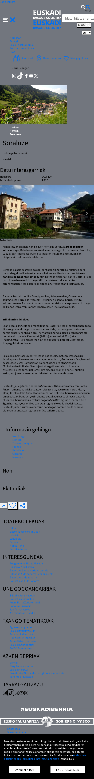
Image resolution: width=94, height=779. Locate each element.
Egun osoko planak (21, 627)
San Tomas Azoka (20, 609)
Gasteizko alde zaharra (23, 577)
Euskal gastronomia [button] (22, 45)
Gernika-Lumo (18, 549)
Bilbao (13, 528)
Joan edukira (7, 2)
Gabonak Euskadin (20, 606)
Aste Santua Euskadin (22, 613)
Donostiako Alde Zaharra (24, 581)
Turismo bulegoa (22, 443)
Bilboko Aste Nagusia (22, 595)
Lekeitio (14, 535)
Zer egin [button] (14, 41)
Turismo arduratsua (21, 676)
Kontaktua (13, 729)
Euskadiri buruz (19, 669)
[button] (9, 19)
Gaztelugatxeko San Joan (25, 531)
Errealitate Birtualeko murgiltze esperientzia (37, 673)
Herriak (14, 130)
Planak (16, 446)
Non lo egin (19, 436)
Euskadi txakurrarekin (22, 631)
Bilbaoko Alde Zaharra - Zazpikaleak (31, 574)
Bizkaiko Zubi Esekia (22, 567)
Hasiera (14, 127)
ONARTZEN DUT (24, 769)
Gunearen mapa (16, 732)
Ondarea (17, 453)
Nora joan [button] (15, 38)
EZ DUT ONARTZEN (67, 769)
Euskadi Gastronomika (23, 641)
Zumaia (14, 542)
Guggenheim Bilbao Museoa (26, 563)
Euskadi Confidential (22, 645)
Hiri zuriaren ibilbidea (22, 638)
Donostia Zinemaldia (22, 599)
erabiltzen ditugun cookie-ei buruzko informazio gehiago (45, 756)
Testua (87, 11)
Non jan (17, 439)
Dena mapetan (48, 58)
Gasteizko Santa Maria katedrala (29, 570)
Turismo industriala (21, 634)
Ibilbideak (18, 450)
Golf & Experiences (21, 648)
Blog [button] (12, 52)
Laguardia (15, 538)
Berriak (14, 662)
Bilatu (84, 25)
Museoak (17, 457)
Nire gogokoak (75, 58)
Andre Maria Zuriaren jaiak (25, 602)
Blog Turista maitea (21, 666)
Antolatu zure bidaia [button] (22, 48)
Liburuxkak (23, 58)
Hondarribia (17, 545)
